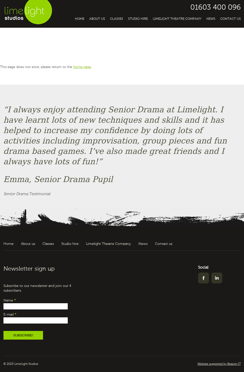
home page (82, 67)
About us (97, 19)
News (210, 19)
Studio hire (138, 19)
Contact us (230, 19)
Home (79, 19)
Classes (116, 19)
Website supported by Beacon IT (219, 364)
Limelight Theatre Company (177, 19)
